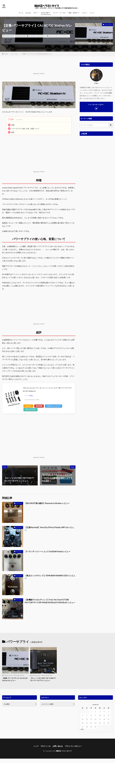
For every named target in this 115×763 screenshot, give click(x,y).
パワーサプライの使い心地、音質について (23, 128)
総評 (11, 132)
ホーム (21, 13)
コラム (84, 13)
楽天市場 (39, 406)
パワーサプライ (41, 36)
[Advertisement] (40, 67)
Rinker (31, 395)
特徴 (11, 125)
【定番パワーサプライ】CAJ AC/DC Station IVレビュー (37, 54)
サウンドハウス (30, 409)
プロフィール (45, 746)
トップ (35, 746)
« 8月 (82, 729)
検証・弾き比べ (74, 13)
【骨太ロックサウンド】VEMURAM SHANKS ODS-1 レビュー (50, 577)
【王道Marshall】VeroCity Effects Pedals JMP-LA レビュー (49, 528)
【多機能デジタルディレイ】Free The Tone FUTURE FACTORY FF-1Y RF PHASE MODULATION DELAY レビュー (50, 601)
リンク (92, 13)
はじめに (28, 13)
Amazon (28, 406)
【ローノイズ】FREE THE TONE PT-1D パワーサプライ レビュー (43, 679)
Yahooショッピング (53, 406)
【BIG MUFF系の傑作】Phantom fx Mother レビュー (47, 503)
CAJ (49, 36)
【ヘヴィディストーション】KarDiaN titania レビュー (47, 551)
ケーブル (62, 13)
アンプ (55, 13)
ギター (35, 13)
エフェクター (45, 13)
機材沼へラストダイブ (63, 751)
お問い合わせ (58, 746)
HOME (6, 54)
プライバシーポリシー (73, 746)
